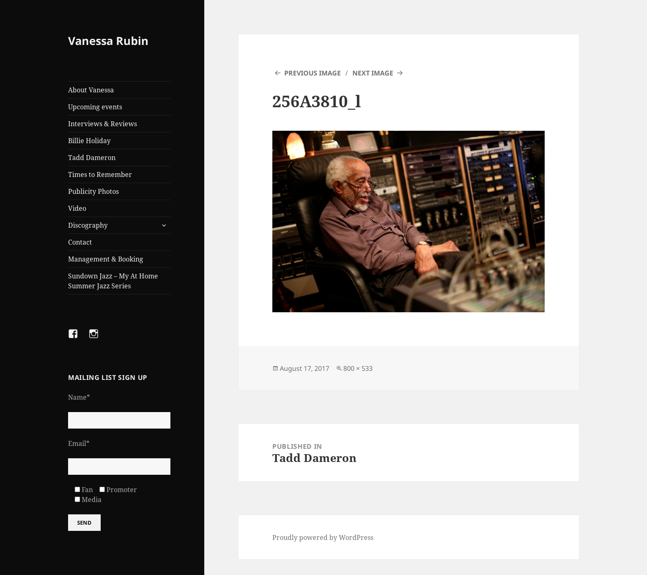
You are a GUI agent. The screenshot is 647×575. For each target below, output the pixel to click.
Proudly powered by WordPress (322, 537)
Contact (80, 242)
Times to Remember (100, 174)
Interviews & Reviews (102, 123)
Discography (88, 225)
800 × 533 (358, 368)
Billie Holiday (89, 140)
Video (77, 208)
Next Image (372, 73)
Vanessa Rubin (108, 40)
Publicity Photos (93, 191)
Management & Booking (105, 259)
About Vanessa (91, 89)
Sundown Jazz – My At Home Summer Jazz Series (113, 280)
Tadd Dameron (92, 157)
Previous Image (312, 73)
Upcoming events (95, 106)
